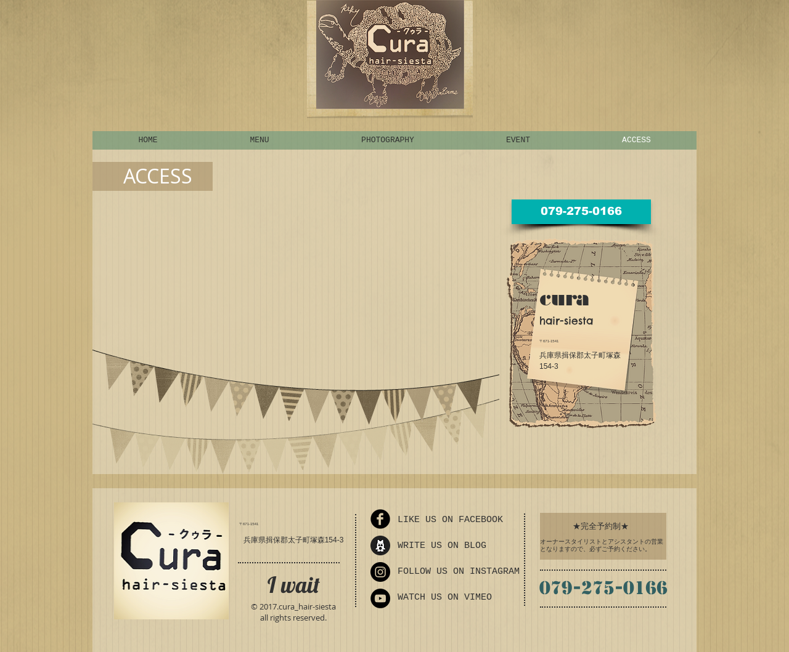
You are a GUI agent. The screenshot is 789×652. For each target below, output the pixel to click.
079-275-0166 (603, 587)
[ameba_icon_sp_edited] (380, 545)
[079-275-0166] (581, 211)
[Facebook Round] (380, 519)
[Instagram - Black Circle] (380, 572)
